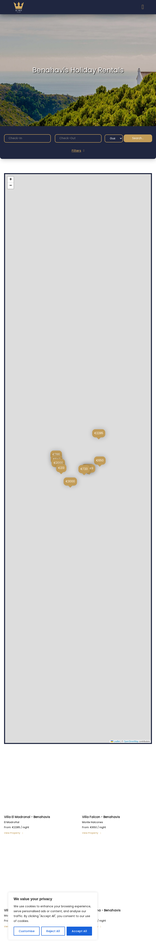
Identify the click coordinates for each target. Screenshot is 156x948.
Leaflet (115, 741)
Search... (138, 138)
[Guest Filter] (114, 138)
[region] (53, 916)
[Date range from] (27, 138)
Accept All (79, 931)
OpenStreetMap (131, 741)
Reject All (53, 931)
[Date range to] (78, 138)
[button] (98, 434)
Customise (27, 931)
